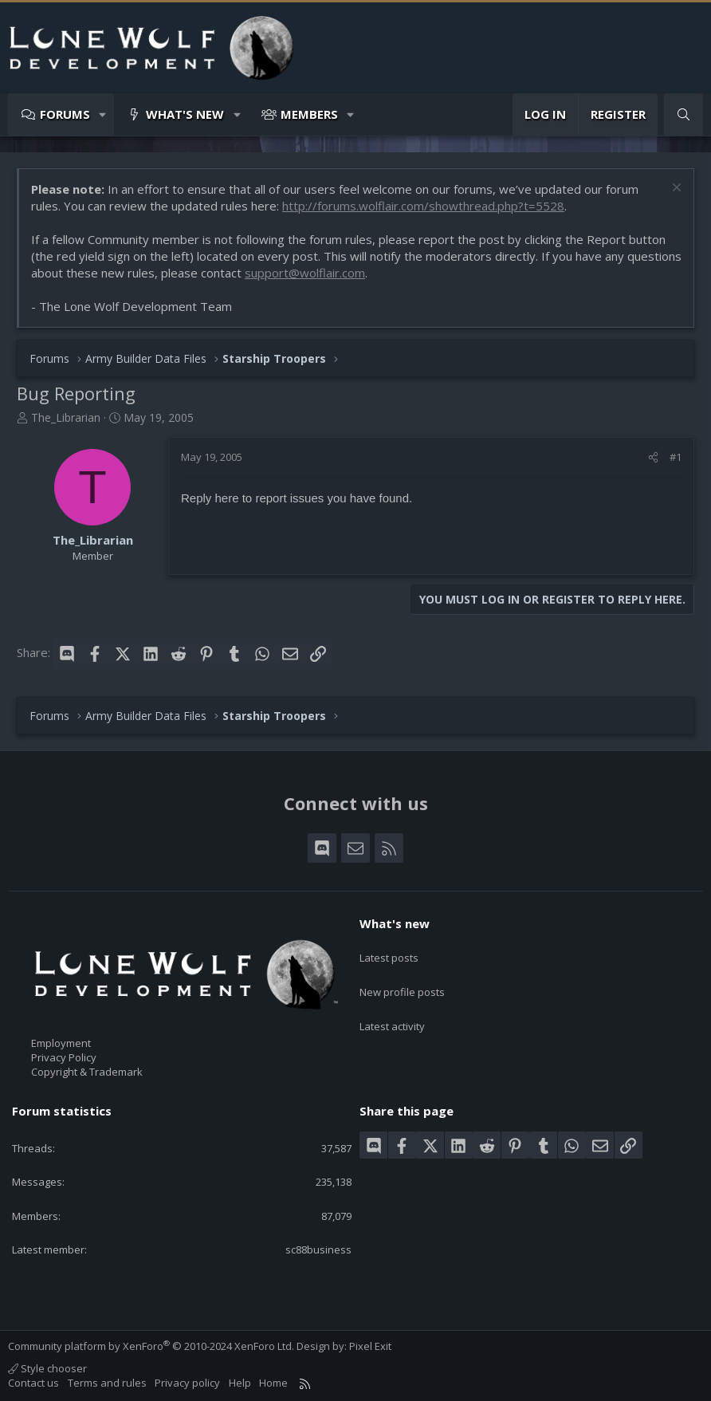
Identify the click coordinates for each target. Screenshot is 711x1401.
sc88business (318, 1249)
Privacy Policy (63, 1057)
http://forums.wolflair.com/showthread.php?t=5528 (423, 206)
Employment (61, 1043)
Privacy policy (187, 1382)
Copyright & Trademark (87, 1072)
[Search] (683, 114)
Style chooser (47, 1368)
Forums (65, 114)
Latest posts (388, 951)
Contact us (33, 1382)
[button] (103, 114)
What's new (185, 114)
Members (309, 114)
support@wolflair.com (305, 273)
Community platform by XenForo (151, 1346)
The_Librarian (65, 417)
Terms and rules (107, 1382)
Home (273, 1382)
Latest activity (392, 1009)
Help (240, 1382)
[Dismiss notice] (675, 189)
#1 (676, 457)
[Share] (653, 456)
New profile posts (402, 981)
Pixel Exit (370, 1346)
